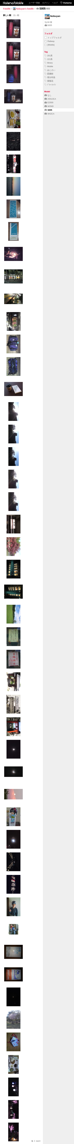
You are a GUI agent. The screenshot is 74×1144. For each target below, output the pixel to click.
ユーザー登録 (34, 3)
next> (38, 1141)
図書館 (49, 74)
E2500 (49, 102)
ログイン (46, 3)
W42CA (49, 114)
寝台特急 (50, 77)
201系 (48, 55)
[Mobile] (49, 45)
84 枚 (48, 22)
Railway (49, 41)
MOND (49, 106)
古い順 (16, 15)
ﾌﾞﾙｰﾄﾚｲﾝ (50, 84)
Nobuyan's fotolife (23, 9)
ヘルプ (55, 3)
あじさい (50, 70)
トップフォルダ (53, 37)
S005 (48, 25)
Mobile (49, 66)
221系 (48, 59)
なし (48, 95)
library (49, 63)
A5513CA (50, 99)
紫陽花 (49, 81)
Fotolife (6, 9)
